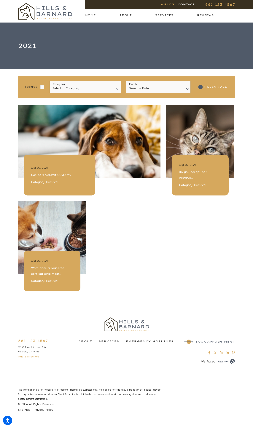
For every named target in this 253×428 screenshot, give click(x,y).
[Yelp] (221, 352)
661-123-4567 (220, 4)
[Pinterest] (233, 352)
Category (59, 84)
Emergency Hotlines (150, 341)
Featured (31, 86)
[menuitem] (102, 15)
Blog (169, 4)
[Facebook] (209, 352)
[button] (7, 420)
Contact (186, 4)
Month (133, 84)
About (85, 341)
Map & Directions (28, 356)
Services (109, 341)
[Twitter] (215, 352)
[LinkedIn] (227, 352)
